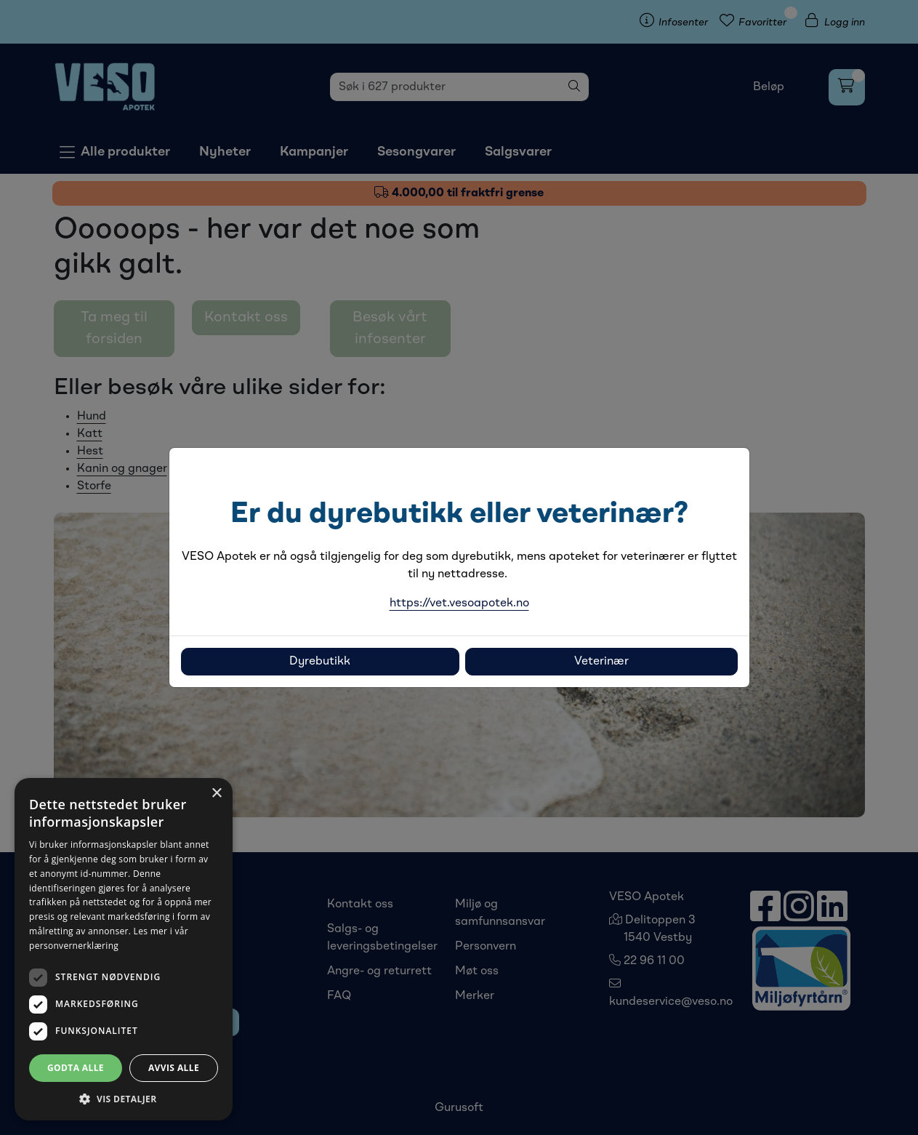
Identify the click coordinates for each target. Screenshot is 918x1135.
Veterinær (601, 661)
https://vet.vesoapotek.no (459, 603)
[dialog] (124, 949)
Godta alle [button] (75, 1068)
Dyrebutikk (319, 661)
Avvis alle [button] (173, 1068)
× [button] (216, 793)
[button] (123, 1098)
